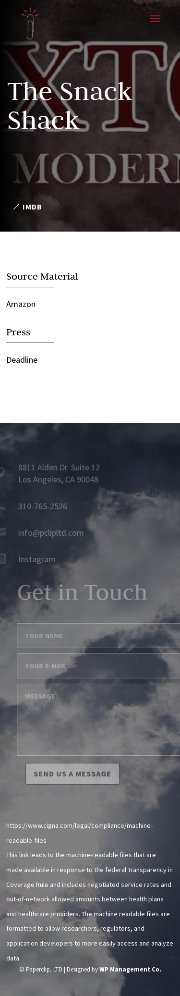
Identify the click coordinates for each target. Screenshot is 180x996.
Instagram (32, 559)
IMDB (32, 206)
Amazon (21, 303)
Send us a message (77, 773)
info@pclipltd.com (47, 532)
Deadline (21, 359)
